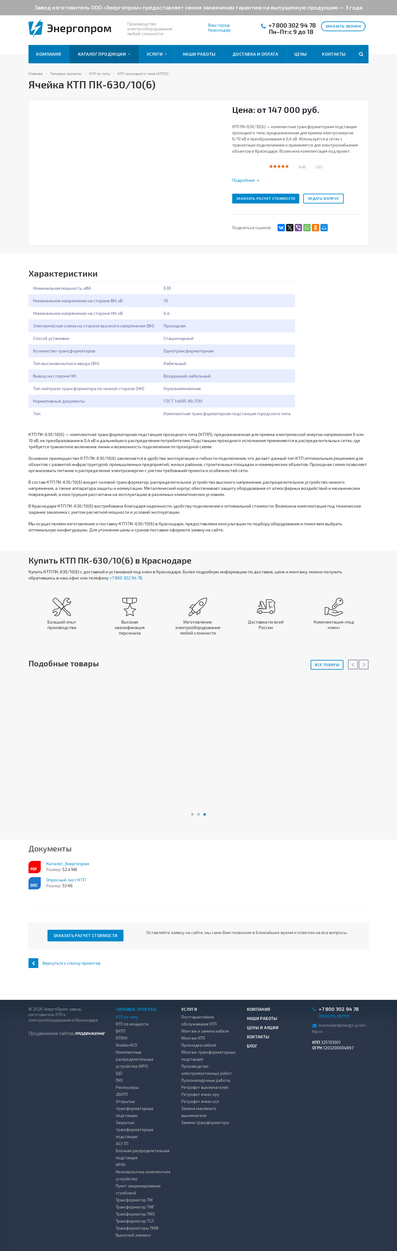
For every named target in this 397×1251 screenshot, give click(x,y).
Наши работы (199, 54)
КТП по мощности (132, 1024)
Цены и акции (263, 1027)
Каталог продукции (104, 54)
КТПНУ (121, 1038)
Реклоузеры (127, 1087)
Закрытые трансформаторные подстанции (134, 1129)
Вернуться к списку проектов (64, 963)
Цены (300, 54)
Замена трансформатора (205, 1122)
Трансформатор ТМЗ (135, 1214)
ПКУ (119, 1080)
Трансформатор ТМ (134, 1199)
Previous (353, 664)
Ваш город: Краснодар (219, 27)
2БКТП (122, 1094)
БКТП (120, 1031)
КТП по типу (127, 1017)
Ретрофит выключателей (204, 1087)
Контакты (334, 54)
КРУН (120, 1164)
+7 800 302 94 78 (292, 25)
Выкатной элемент (133, 1235)
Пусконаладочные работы (205, 1080)
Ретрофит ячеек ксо (200, 1101)
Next (364, 664)
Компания (48, 54)
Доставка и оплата (255, 54)
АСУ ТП (122, 1143)
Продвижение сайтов (66, 1033)
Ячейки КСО (126, 1045)
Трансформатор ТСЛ (135, 1221)
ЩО (119, 1073)
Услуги (157, 54)
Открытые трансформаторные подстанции (134, 1108)
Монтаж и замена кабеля (205, 1031)
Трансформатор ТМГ (135, 1206)
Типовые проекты (136, 1009)
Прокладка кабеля (198, 1045)
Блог (252, 1046)
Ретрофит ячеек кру (200, 1094)
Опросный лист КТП (66, 879)
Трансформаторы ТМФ (137, 1228)
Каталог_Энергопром (67, 863)
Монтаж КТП (193, 1038)
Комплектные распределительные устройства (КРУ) (134, 1059)
